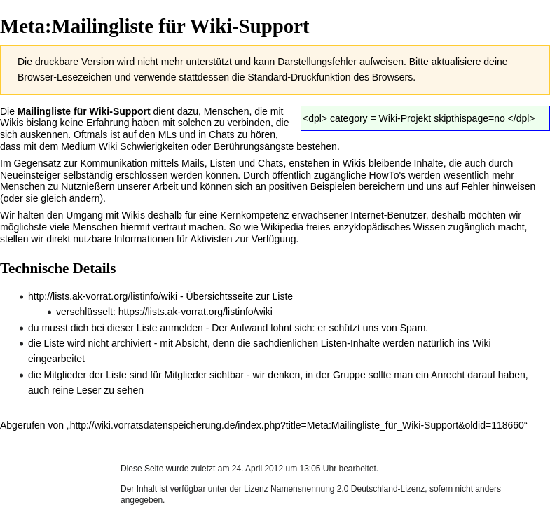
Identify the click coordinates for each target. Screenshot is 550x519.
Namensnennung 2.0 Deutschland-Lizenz (347, 489)
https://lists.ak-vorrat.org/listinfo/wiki (195, 311)
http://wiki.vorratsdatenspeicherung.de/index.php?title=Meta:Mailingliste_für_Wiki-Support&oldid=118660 (297, 425)
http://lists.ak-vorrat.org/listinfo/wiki (102, 296)
